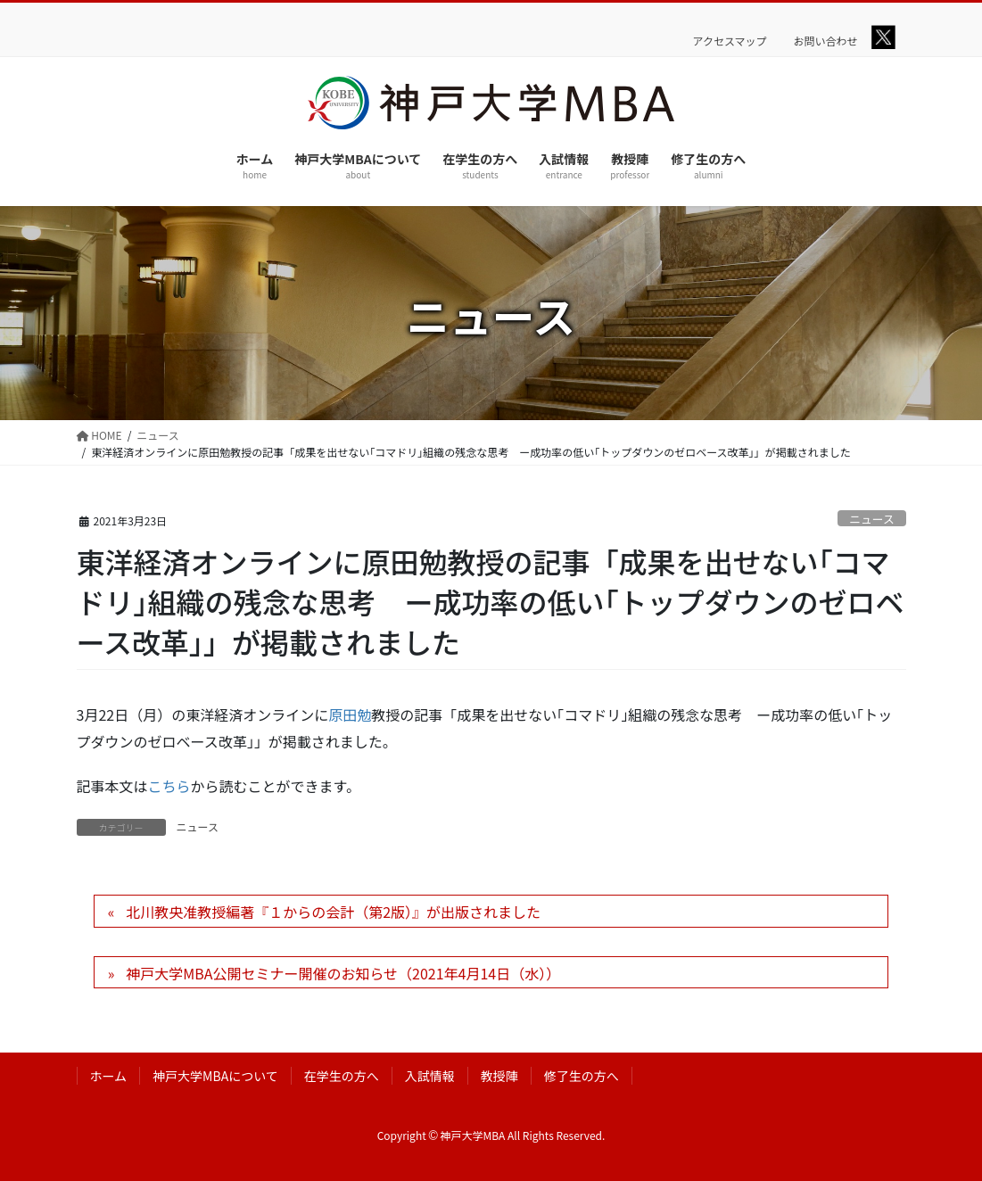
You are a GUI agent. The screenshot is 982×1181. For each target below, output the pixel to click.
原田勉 (349, 714)
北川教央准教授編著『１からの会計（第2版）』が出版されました (333, 911)
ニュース (872, 518)
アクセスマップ (730, 41)
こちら (169, 786)
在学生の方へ (341, 1076)
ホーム (109, 1076)
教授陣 (499, 1076)
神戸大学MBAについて (215, 1076)
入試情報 (430, 1076)
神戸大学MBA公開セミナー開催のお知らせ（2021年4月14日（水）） (343, 973)
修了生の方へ (581, 1076)
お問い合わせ (826, 41)
